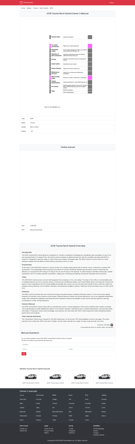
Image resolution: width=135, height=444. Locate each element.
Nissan (104, 411)
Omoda (38, 415)
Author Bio (23, 430)
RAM (70, 415)
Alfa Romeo (40, 394)
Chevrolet (23, 399)
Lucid (103, 407)
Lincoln (87, 407)
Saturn (104, 415)
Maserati (22, 411)
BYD (86, 394)
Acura (22, 394)
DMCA (46, 432)
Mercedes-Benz (57, 411)
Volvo (87, 419)
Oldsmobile (23, 415)
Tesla (54, 419)
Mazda (38, 411)
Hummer (72, 403)
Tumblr (71, 428)
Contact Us (23, 428)
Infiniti (103, 403)
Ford (86, 399)
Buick (70, 394)
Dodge (54, 399)
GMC (21, 403)
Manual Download (36, 230)
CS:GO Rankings (98, 428)
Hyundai (88, 403)
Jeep (37, 407)
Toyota (35, 8)
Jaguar (22, 407)
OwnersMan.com (68, 440)
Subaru (38, 419)
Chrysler (39, 399)
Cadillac (104, 394)
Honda (54, 403)
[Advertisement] (67, 139)
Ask (24, 354)
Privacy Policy (49, 430)
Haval (38, 403)
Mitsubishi (88, 411)
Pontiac (54, 415)
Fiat (70, 399)
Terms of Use (48, 428)
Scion (21, 419)
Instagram (72, 430)
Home (23, 8)
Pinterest (72, 432)
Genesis (104, 399)
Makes (112, 3)
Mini (70, 411)
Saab (87, 415)
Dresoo (95, 430)
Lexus (71, 407)
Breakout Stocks (98, 434)
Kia (53, 407)
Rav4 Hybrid (44, 8)
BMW (54, 394)
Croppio (96, 432)
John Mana (108, 325)
